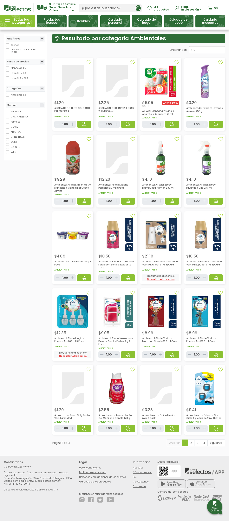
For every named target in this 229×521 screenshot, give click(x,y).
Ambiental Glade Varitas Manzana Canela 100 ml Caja (159, 340)
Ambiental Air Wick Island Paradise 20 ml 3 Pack (113, 186)
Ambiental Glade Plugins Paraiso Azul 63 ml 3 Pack (69, 340)
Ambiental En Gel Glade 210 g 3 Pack (72, 263)
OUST (14, 142)
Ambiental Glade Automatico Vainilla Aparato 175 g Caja (160, 263)
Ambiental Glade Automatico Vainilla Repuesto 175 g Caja (204, 263)
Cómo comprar (142, 472)
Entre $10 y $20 (19, 78)
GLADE (14, 126)
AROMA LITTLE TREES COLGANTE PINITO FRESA (72, 109)
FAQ (135, 477)
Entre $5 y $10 (19, 73)
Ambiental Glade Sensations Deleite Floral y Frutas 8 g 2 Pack (115, 341)
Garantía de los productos (95, 481)
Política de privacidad (92, 472)
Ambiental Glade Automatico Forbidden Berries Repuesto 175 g (116, 264)
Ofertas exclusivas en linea (23, 50)
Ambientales (18, 94)
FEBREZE (15, 121)
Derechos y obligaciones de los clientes (102, 477)
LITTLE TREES (18, 136)
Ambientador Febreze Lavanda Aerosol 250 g (204, 109)
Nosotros (138, 467)
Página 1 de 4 (61, 443)
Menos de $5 (18, 68)
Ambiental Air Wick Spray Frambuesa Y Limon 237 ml (158, 186)
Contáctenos (141, 481)
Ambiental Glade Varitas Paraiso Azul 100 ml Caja (201, 340)
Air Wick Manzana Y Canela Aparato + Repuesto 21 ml (158, 112)
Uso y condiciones (90, 467)
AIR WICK (16, 111)
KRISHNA (16, 131)
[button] (56, 7)
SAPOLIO (15, 147)
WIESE (14, 152)
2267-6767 (24, 466)
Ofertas (15, 45)
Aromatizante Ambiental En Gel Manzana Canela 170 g (115, 416)
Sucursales (139, 486)
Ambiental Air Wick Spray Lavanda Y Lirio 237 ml (201, 186)
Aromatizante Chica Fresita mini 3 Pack (158, 416)
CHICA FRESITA (19, 116)
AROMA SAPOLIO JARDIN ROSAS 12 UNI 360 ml (116, 109)
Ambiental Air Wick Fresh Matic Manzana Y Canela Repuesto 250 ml (72, 187)
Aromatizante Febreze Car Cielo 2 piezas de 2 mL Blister (203, 416)
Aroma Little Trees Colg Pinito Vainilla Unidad (72, 416)
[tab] (42, 39)
